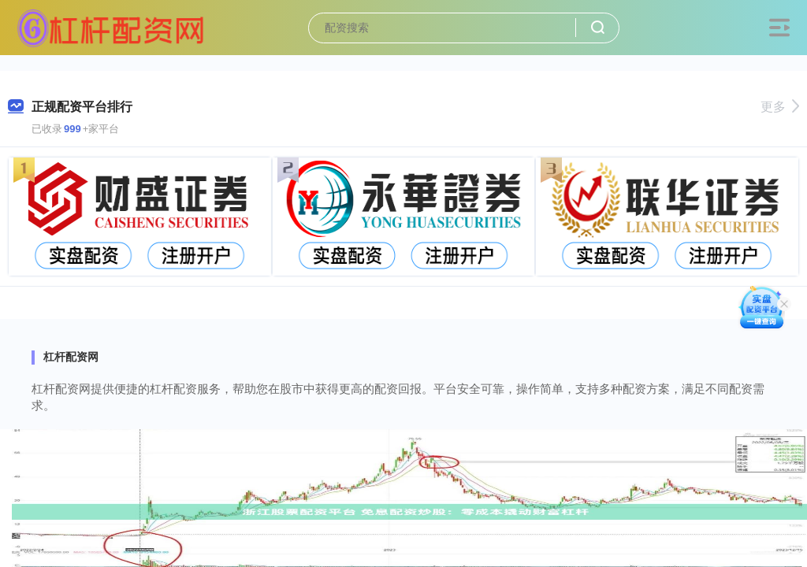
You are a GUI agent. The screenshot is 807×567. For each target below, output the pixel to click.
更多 (780, 106)
